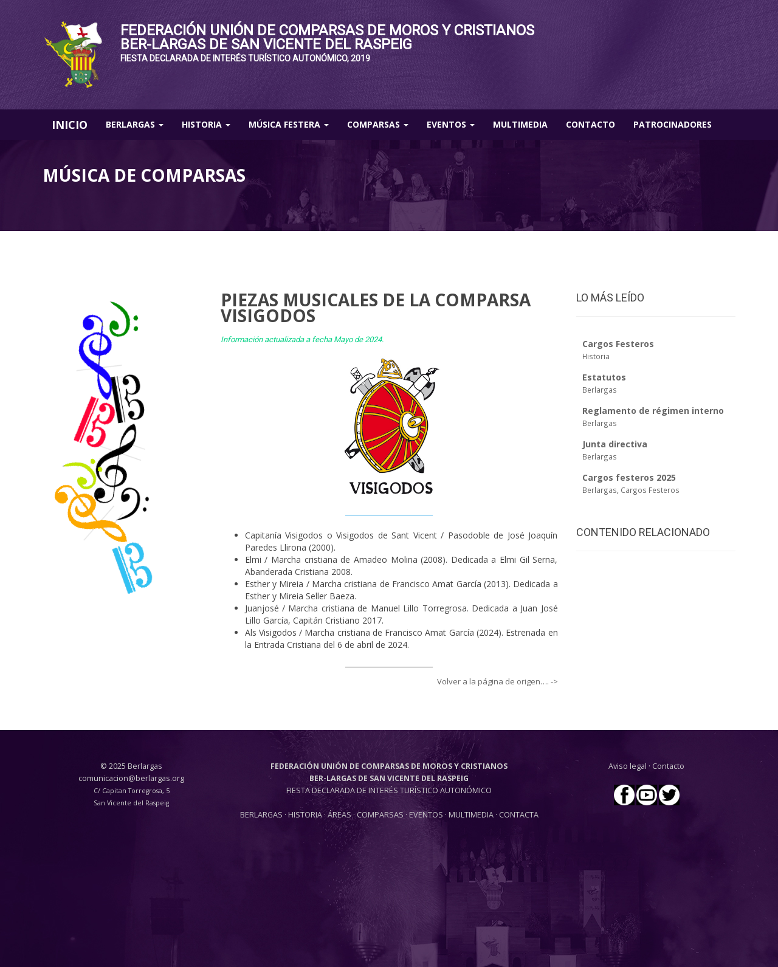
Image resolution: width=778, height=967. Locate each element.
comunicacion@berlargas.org (131, 778)
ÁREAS (339, 815)
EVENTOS (427, 815)
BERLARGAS (261, 815)
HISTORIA (306, 815)
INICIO (70, 124)
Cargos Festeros (650, 490)
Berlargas (135, 124)
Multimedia (520, 124)
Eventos (451, 124)
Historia (206, 124)
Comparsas (377, 124)
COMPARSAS (381, 815)
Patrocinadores (672, 124)
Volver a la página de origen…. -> (497, 681)
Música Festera (289, 124)
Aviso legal (627, 766)
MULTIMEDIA (471, 815)
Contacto (590, 124)
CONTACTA (519, 815)
